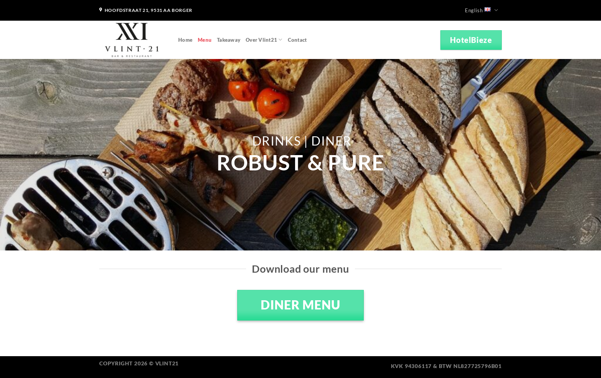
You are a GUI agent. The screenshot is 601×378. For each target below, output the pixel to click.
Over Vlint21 (264, 39)
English (481, 10)
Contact (297, 40)
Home (185, 40)
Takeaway (228, 40)
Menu (205, 40)
